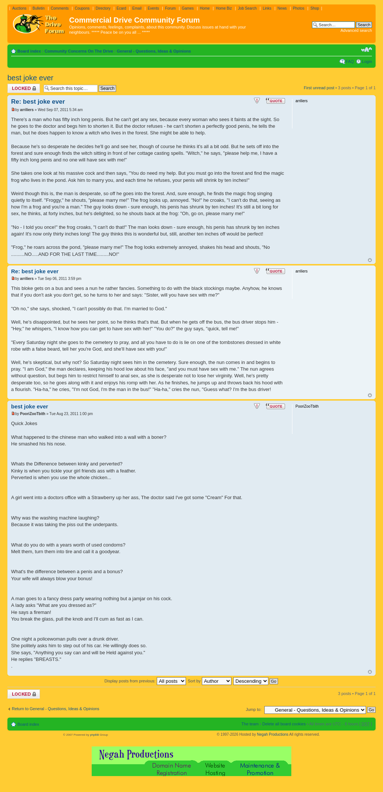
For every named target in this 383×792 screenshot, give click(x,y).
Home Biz (224, 8)
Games (188, 8)
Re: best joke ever (38, 101)
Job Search (247, 8)
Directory (103, 8)
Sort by (209, 681)
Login (367, 61)
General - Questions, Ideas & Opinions (154, 51)
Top (370, 260)
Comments (59, 8)
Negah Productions (272, 734)
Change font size (366, 49)
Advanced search (356, 30)
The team (249, 724)
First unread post (319, 88)
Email (137, 8)
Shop (315, 8)
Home (205, 8)
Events (153, 8)
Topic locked (23, 88)
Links (267, 8)
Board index (29, 51)
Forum (170, 8)
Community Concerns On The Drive (78, 51)
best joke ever (30, 78)
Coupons (82, 8)
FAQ (350, 61)
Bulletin (39, 8)
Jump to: (253, 709)
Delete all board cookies (283, 724)
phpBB (94, 734)
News (282, 8)
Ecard (121, 8)
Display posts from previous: (145, 681)
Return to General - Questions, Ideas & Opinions (55, 708)
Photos (298, 8)
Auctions (19, 8)
